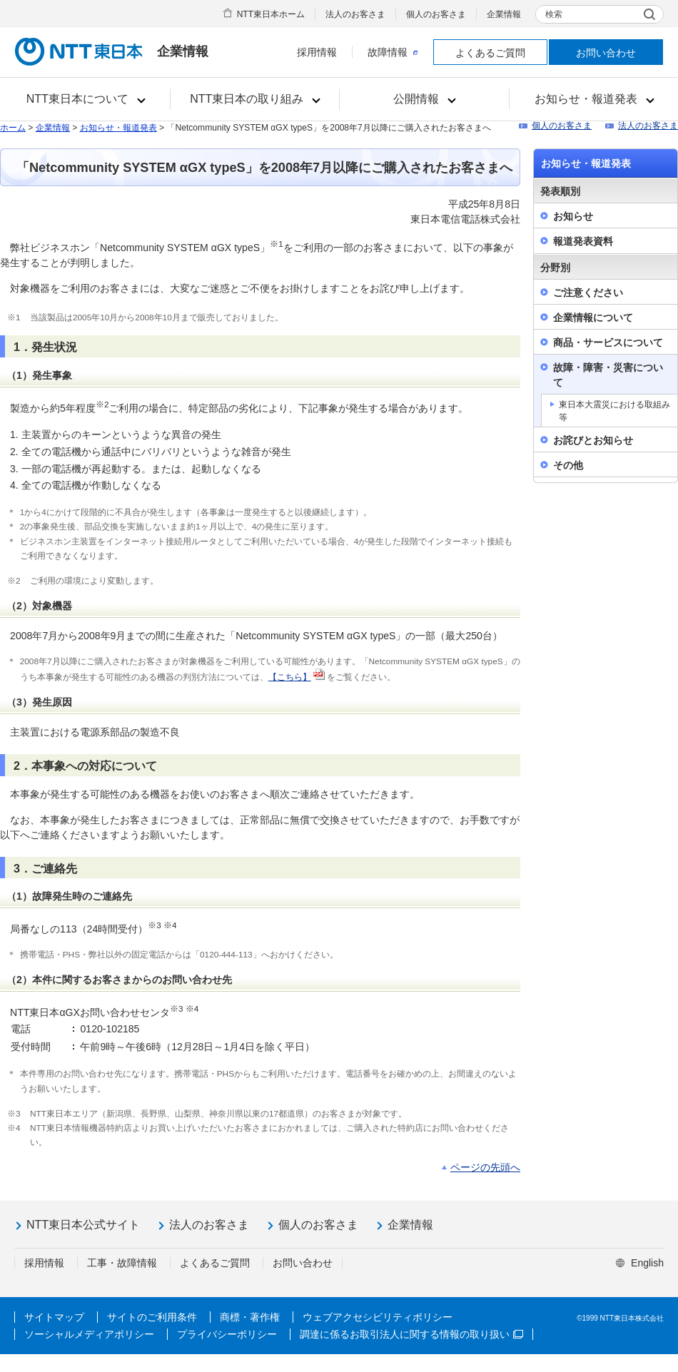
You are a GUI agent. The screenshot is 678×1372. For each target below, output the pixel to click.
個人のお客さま (436, 14)
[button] (85, 99)
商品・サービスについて (608, 342)
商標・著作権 (250, 1317)
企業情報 (504, 14)
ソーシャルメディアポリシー (89, 1334)
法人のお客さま (355, 14)
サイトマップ (54, 1317)
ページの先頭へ (485, 1167)
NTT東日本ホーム (271, 14)
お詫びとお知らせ (593, 440)
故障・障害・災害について (608, 375)
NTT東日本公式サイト (83, 1225)
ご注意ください (588, 292)
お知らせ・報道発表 (118, 128)
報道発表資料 (583, 241)
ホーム (13, 128)
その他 (568, 465)
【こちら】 (289, 677)
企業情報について (593, 317)
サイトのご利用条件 (152, 1317)
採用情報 (317, 52)
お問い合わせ (606, 53)
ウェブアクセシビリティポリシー (377, 1317)
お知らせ (573, 216)
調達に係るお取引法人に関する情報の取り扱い (411, 1334)
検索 (553, 14)
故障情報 (393, 52)
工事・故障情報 (122, 1263)
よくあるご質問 (490, 53)
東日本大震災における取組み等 (614, 411)
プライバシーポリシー (227, 1334)
